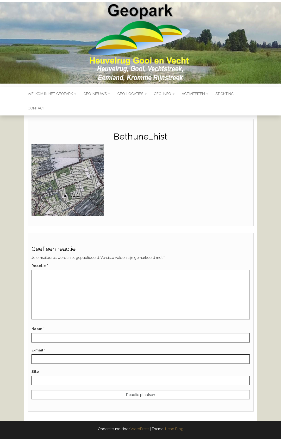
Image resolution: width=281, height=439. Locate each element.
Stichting (224, 94)
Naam (37, 329)
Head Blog (174, 429)
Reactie (39, 266)
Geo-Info (164, 94)
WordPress (140, 429)
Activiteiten (195, 94)
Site (35, 371)
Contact (36, 108)
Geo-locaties (132, 94)
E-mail (38, 350)
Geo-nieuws (96, 94)
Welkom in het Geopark (52, 94)
